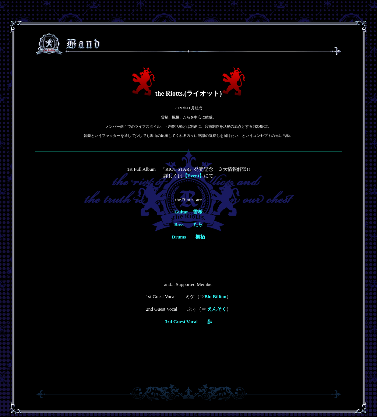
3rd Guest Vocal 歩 (188, 321)
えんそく (216, 309)
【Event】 (193, 176)
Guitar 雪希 (188, 212)
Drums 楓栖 (188, 237)
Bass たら (188, 224)
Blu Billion (215, 296)
